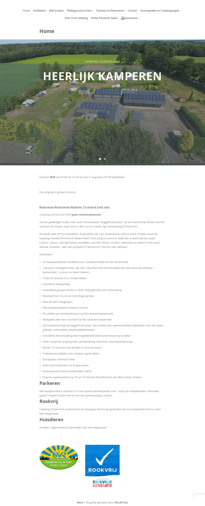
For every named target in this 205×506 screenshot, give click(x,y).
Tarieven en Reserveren (110, 10)
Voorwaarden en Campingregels (159, 10)
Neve (80, 502)
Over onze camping (76, 18)
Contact (132, 10)
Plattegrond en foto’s (80, 10)
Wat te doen (56, 10)
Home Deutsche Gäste (104, 18)
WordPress (121, 502)
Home (26, 10)
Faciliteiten (39, 10)
